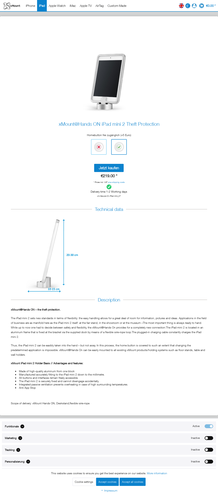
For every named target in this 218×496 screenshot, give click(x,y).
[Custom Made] (117, 5)
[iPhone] (30, 5)
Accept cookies (107, 481)
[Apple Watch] (57, 5)
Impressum (109, 490)
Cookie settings (84, 481)
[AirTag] (100, 5)
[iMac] (73, 5)
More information (157, 473)
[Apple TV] (86, 5)
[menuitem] (30, 5)
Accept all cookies (132, 481)
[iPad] (42, 5)
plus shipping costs (116, 182)
